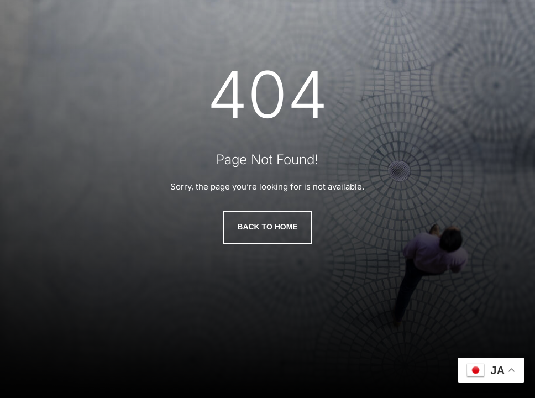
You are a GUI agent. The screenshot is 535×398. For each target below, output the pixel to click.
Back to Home (267, 226)
